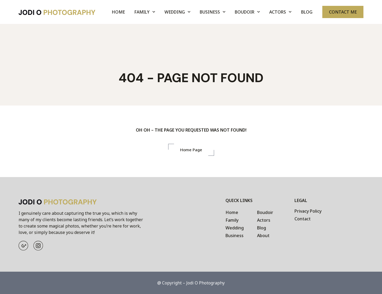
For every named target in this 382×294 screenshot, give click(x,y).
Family (144, 12)
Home (118, 12)
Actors (280, 12)
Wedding (177, 12)
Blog (306, 12)
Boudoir (247, 12)
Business (212, 12)
